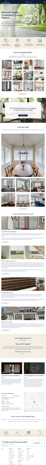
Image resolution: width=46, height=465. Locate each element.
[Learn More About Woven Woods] (28, 65)
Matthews (10, 421)
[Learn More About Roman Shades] (7, 75)
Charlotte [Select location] (29, 1)
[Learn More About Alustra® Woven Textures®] (39, 86)
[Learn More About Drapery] (7, 86)
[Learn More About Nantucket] (18, 86)
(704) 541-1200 (16, 395)
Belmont (23, 419)
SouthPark (25, 421)
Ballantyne (19, 419)
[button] (34, 402)
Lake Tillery (38, 419)
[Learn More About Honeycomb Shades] (18, 75)
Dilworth (32, 419)
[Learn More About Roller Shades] (18, 65)
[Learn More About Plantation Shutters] (7, 65)
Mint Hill (15, 421)
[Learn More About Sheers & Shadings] (39, 65)
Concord (28, 419)
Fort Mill (13, 419)
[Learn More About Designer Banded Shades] (28, 86)
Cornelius (9, 419)
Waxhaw (30, 421)
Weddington (35, 421)
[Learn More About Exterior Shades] (28, 75)
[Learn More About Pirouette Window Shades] (39, 75)
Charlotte (4, 419)
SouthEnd (20, 421)
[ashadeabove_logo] (5, 0)
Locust (42, 419)
